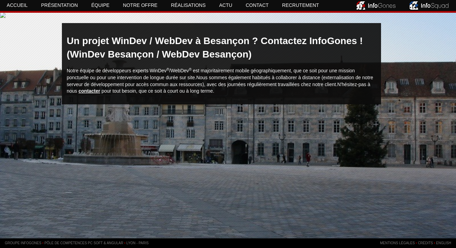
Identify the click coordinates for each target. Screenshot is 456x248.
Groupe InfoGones (23, 243)
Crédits (425, 243)
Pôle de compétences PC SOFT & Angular (83, 243)
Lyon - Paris (138, 243)
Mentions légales (397, 243)
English (443, 243)
